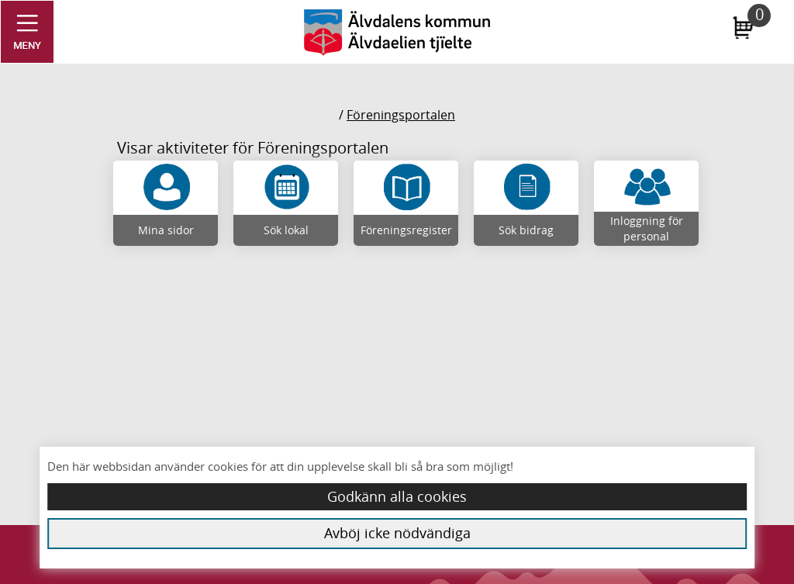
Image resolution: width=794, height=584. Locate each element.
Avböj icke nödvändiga (397, 533)
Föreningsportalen (401, 114)
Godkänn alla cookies (397, 496)
